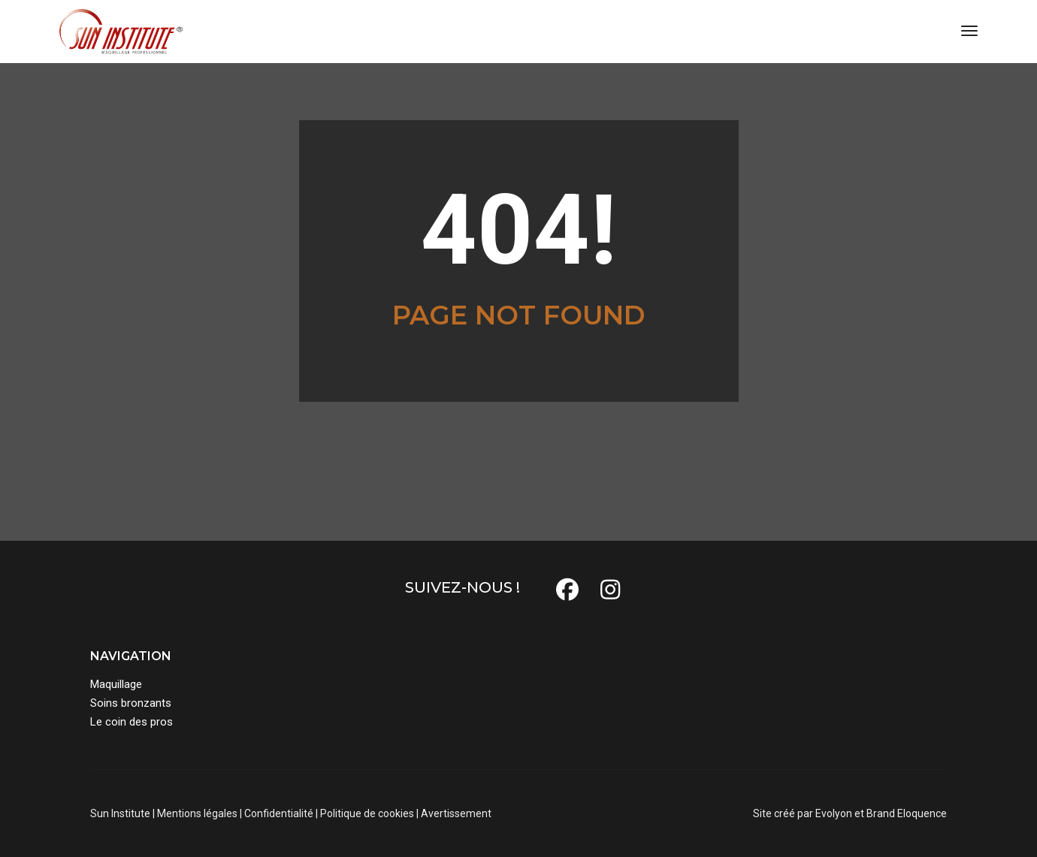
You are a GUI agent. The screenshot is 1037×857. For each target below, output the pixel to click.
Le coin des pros (131, 722)
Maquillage (116, 684)
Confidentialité (278, 813)
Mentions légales (197, 813)
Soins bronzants (130, 703)
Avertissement (456, 813)
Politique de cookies (367, 813)
